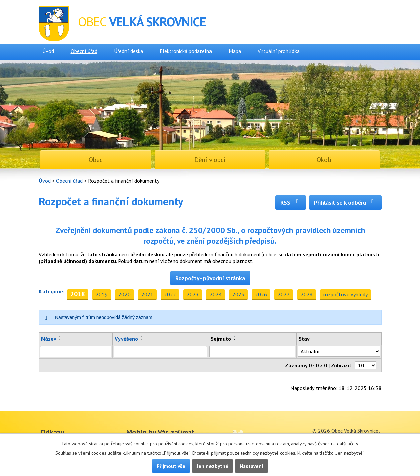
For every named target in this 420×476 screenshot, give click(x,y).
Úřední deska (128, 51)
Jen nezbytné (212, 466)
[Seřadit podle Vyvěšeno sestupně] (141, 339)
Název (48, 338)
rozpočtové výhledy (345, 294)
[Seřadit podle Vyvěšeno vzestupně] (141, 336)
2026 (261, 294)
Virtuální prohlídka (279, 51)
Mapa (235, 51)
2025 (238, 294)
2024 (215, 294)
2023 (193, 294)
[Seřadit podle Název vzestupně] (60, 336)
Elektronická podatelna (186, 51)
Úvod (48, 51)
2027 (284, 294)
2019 (102, 294)
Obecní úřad (84, 51)
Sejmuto (221, 338)
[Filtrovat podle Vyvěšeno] (160, 351)
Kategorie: (51, 291)
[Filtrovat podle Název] (76, 351)
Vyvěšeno (126, 338)
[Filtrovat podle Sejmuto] (252, 351)
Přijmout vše (171, 466)
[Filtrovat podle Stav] (339, 351)
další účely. (348, 443)
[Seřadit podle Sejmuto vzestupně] (234, 336)
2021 (147, 294)
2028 (307, 294)
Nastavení (251, 466)
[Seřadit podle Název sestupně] (60, 339)
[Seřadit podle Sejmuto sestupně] (234, 339)
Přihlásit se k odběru (345, 202)
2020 (124, 294)
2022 (170, 294)
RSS (290, 202)
